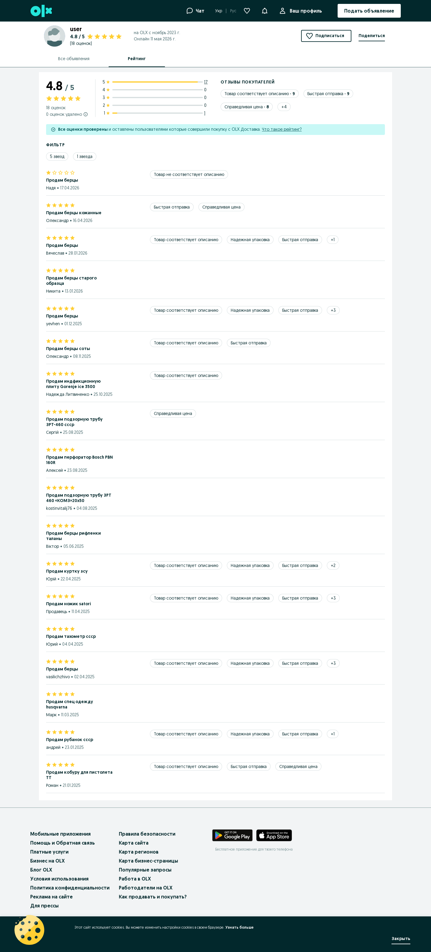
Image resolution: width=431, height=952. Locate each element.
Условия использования (59, 879)
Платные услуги (49, 852)
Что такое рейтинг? (282, 129)
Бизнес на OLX (47, 861)
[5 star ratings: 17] (156, 82)
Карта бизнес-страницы (148, 861)
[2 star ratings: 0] (156, 105)
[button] (264, 10)
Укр (218, 10)
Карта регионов (139, 852)
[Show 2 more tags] (333, 565)
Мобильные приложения (60, 834)
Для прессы (44, 906)
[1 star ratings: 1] (156, 113)
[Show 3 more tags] (333, 310)
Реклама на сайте (51, 897)
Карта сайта (133, 843)
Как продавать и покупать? (153, 897)
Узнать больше (239, 927)
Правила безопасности (147, 834)
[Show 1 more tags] (333, 239)
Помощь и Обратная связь (62, 843)
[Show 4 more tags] (284, 107)
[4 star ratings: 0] (156, 89)
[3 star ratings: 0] (156, 97)
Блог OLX (41, 870)
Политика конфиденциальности (70, 888)
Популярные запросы (145, 870)
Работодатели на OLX (145, 888)
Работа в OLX (135, 879)
